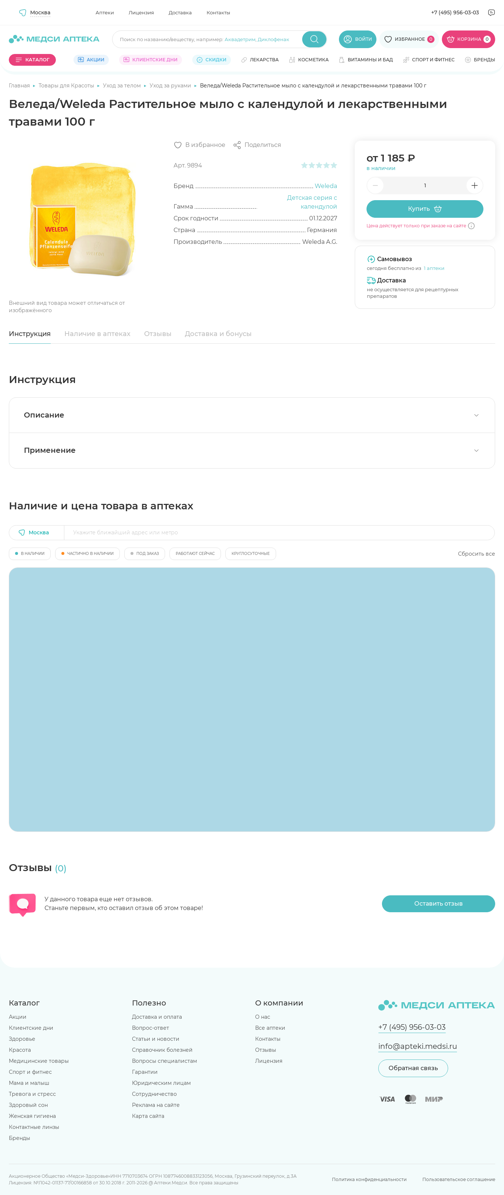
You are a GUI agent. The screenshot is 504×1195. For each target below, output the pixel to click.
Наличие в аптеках (97, 334)
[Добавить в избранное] (199, 145)
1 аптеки (434, 268)
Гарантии (145, 1072)
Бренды (19, 1138)
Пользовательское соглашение (458, 1179)
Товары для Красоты (67, 85)
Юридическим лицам (161, 1083)
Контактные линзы (34, 1127)
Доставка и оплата (157, 1017)
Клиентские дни (31, 1028)
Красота (20, 1050)
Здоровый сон (28, 1105)
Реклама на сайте (156, 1105)
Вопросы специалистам (164, 1061)
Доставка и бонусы (218, 334)
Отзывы (158, 334)
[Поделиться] (257, 145)
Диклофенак (273, 39)
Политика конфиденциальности (369, 1179)
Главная (20, 85)
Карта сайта (148, 1116)
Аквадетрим (240, 39)
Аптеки (105, 12)
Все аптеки (270, 1028)
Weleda (326, 186)
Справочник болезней (162, 1050)
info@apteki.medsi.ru (417, 1046)
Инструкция (30, 334)
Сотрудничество (154, 1094)
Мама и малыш (29, 1083)
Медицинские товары (39, 1061)
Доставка (180, 12)
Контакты (218, 12)
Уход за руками (171, 85)
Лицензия (141, 12)
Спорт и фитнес (30, 1072)
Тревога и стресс (32, 1094)
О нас (262, 1017)
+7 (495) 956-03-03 (455, 12)
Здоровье (22, 1039)
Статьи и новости (155, 1039)
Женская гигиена (32, 1116)
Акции (17, 1017)
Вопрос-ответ (150, 1028)
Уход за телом (122, 85)
